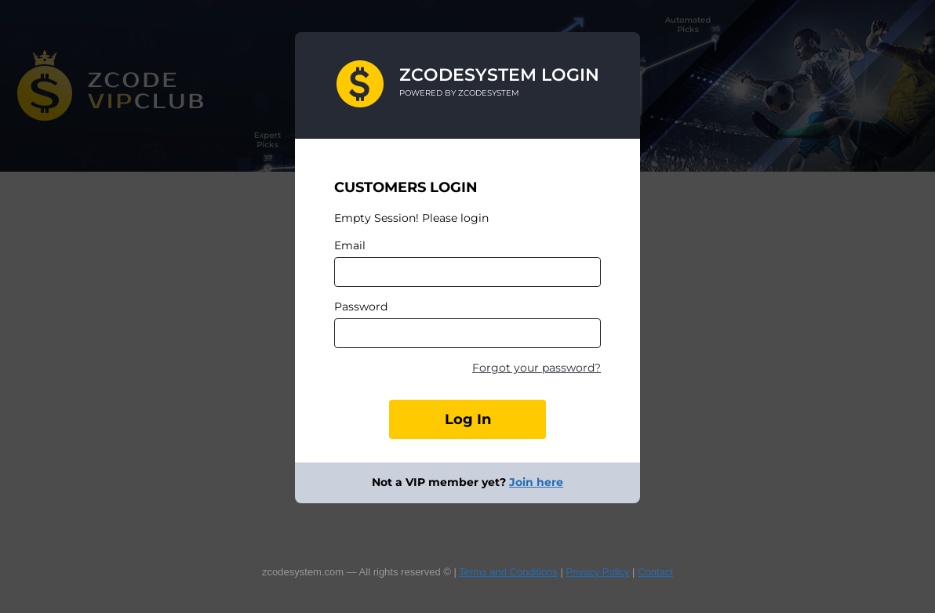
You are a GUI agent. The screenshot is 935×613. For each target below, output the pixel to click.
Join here (536, 482)
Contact (655, 572)
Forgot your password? (536, 368)
